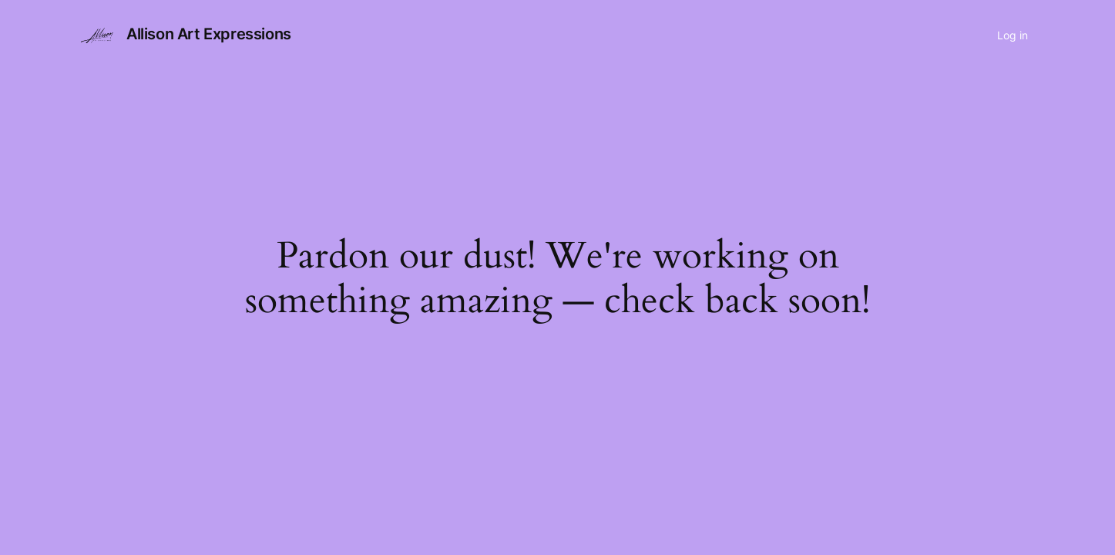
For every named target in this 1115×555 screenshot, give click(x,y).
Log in (1012, 35)
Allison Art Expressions (208, 34)
